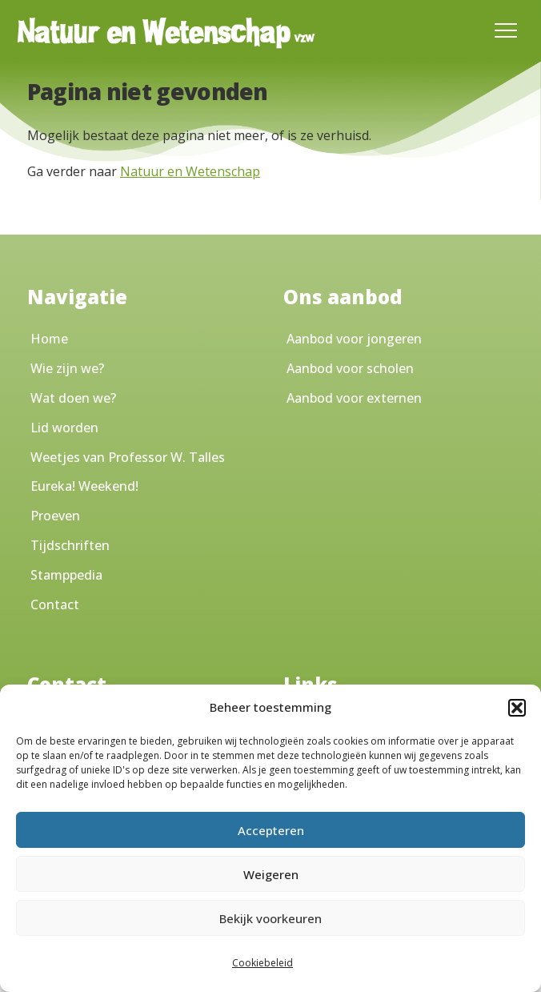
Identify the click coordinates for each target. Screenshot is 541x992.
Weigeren (271, 874)
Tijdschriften (70, 545)
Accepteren (271, 830)
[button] (517, 708)
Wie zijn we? (67, 368)
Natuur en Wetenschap (190, 171)
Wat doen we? (73, 398)
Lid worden (64, 427)
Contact (54, 604)
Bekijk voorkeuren (270, 918)
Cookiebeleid (262, 963)
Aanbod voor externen (354, 398)
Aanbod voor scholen (350, 368)
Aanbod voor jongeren (354, 338)
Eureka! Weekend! (84, 486)
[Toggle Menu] (506, 30)
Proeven (55, 515)
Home (49, 338)
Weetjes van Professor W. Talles (127, 457)
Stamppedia (66, 575)
